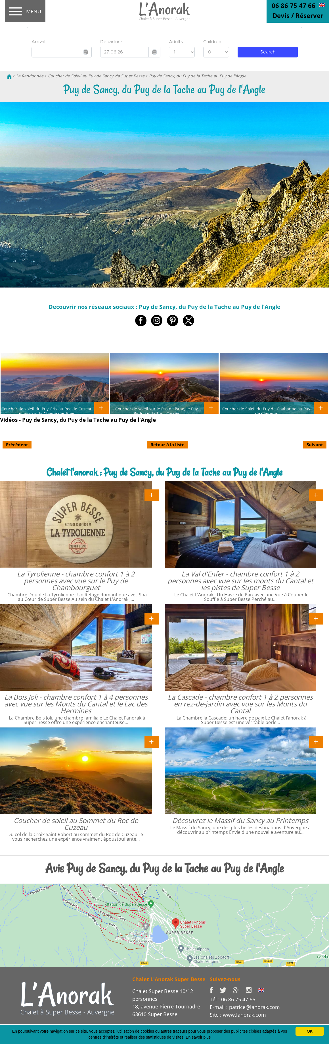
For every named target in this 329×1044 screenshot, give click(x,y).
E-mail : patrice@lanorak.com (245, 1007)
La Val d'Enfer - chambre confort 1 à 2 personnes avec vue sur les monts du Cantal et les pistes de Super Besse (240, 580)
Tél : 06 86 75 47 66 (232, 999)
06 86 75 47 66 (293, 5)
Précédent (17, 444)
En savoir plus (198, 1037)
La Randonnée (29, 75)
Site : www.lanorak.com (238, 1014)
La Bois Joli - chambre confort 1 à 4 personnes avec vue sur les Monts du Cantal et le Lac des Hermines (76, 703)
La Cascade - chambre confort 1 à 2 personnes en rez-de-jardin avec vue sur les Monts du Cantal (240, 703)
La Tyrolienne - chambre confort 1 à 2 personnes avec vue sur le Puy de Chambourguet (76, 580)
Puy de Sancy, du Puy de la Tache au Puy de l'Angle (197, 75)
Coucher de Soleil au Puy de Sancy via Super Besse (96, 75)
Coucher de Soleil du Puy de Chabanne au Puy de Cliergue (266, 411)
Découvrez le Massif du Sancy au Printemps (240, 820)
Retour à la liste (167, 444)
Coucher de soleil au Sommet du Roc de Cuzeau (76, 824)
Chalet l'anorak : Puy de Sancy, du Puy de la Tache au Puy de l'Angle (164, 472)
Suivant (315, 444)
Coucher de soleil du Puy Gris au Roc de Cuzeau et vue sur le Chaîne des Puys (47, 411)
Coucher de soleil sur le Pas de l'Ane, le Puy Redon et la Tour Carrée (156, 411)
